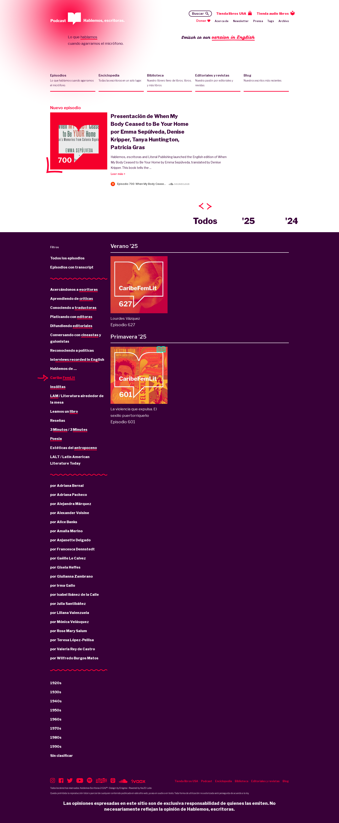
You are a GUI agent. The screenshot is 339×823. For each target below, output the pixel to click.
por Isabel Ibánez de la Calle (74, 595)
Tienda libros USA (231, 14)
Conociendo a (73, 308)
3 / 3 (68, 430)
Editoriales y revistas (217, 81)
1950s (55, 710)
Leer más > (118, 174)
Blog (266, 81)
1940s (56, 701)
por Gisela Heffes (65, 567)
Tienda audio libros (273, 14)
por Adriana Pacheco (68, 495)
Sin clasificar (61, 756)
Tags (270, 21)
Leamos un (64, 411)
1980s (55, 737)
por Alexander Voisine (69, 513)
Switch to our (218, 37)
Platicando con (71, 317)
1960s (55, 719)
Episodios (72, 81)
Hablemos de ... (63, 369)
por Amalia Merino (66, 531)
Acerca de (222, 21)
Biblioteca (169, 81)
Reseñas (57, 421)
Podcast (206, 781)
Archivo (283, 21)
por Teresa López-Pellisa (72, 640)
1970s (55, 728)
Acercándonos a (74, 290)
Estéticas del (73, 448)
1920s (55, 683)
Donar (201, 21)
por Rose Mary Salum (68, 631)
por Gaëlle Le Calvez (68, 558)
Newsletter (241, 21)
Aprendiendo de (71, 299)
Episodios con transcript (71, 267)
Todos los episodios (67, 258)
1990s (55, 747)
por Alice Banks (63, 522)
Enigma (123, 788)
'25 (248, 221)
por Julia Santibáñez (68, 604)
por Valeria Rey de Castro (72, 649)
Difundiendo (71, 326)
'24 (291, 221)
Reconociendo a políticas (72, 350)
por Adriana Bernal (67, 486)
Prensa (258, 21)
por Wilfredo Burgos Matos (74, 658)
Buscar (198, 14)
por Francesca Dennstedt (72, 549)
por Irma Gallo (62, 585)
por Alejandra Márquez (70, 504)
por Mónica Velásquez (69, 622)
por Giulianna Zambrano (71, 576)
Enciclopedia (121, 81)
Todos (205, 221)
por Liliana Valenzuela (69, 613)
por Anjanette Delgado (70, 540)
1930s (55, 692)
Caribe (62, 378)
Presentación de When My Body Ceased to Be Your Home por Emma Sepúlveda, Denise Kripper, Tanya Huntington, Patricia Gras (150, 131)
